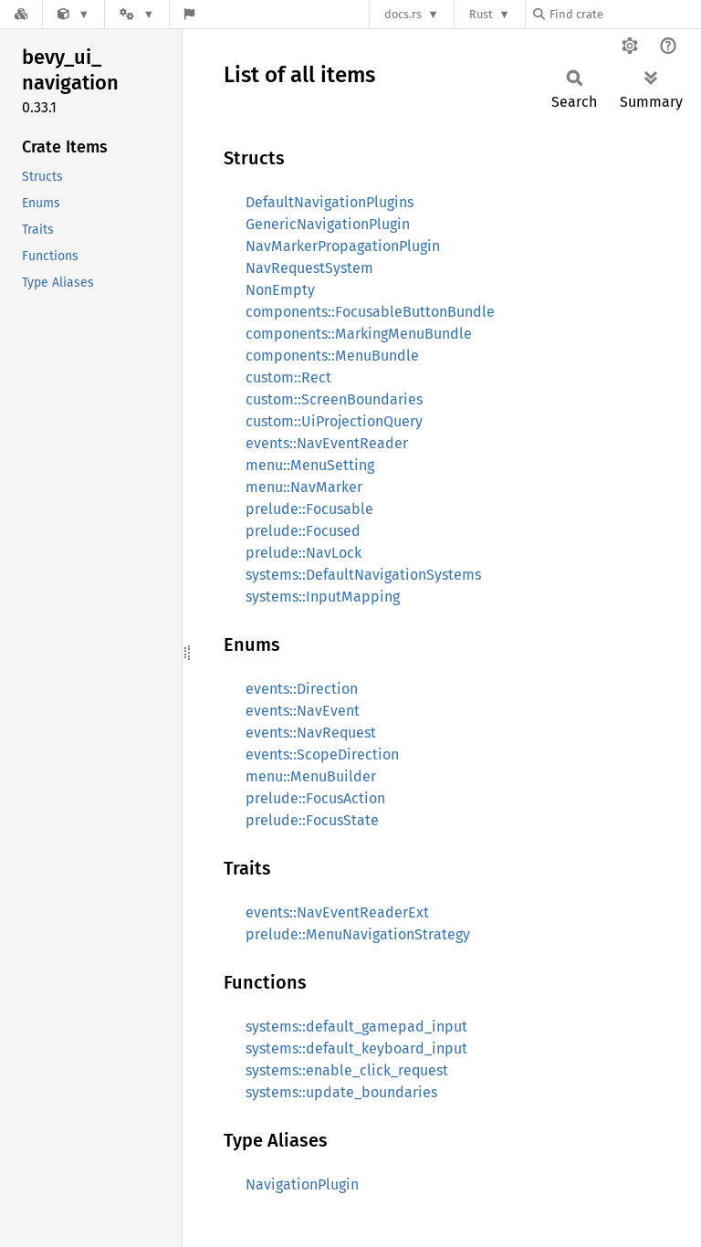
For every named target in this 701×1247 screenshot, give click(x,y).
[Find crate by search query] (624, 14)
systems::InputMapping (323, 596)
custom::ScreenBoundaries (334, 399)
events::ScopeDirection (322, 754)
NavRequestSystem (309, 268)
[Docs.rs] (21, 14)
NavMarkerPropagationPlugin (343, 246)
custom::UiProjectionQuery (334, 421)
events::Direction (302, 688)
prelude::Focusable (309, 509)
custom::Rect (288, 377)
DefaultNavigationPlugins (329, 202)
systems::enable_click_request (347, 1070)
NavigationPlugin (302, 1184)
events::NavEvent (303, 710)
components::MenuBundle (332, 355)
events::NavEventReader (327, 443)
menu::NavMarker (304, 487)
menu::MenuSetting (310, 465)
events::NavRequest (311, 732)
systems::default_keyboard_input (356, 1048)
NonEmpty (280, 290)
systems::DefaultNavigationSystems (363, 574)
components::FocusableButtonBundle (370, 311)
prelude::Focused (303, 531)
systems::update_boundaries (341, 1092)
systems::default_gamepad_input (356, 1026)
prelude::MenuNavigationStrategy (358, 934)
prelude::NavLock (303, 552)
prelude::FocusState (312, 820)
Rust (481, 14)
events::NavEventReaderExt (337, 912)
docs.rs (403, 14)
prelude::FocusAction (315, 798)
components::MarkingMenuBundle (359, 333)
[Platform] (137, 14)
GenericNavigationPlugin (328, 224)
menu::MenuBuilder (311, 776)
